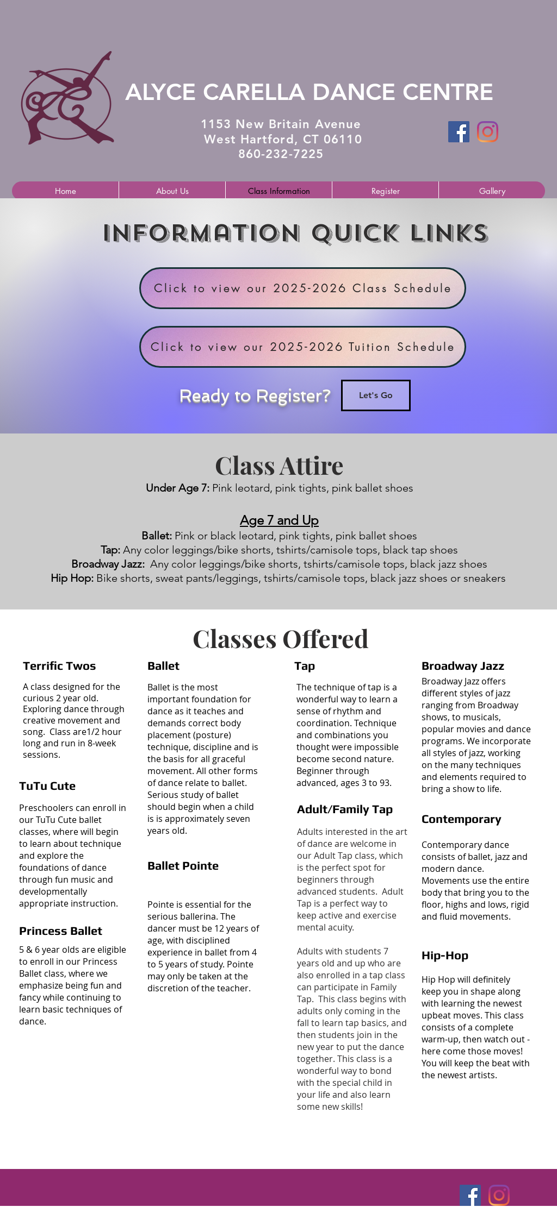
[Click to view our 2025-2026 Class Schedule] (302, 288)
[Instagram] (487, 131)
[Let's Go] (376, 395)
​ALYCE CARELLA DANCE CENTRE (309, 92)
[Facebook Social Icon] (458, 131)
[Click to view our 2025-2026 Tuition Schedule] (302, 347)
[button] (172, 190)
